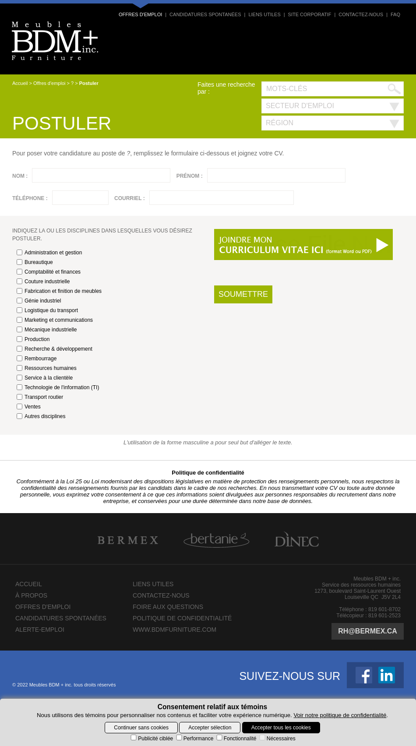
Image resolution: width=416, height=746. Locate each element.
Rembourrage (36, 358)
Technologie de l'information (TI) (58, 387)
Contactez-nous (360, 14)
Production (33, 339)
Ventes (29, 407)
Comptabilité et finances (49, 272)
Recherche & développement (54, 349)
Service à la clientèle (45, 378)
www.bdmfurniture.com (174, 629)
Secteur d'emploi (300, 105)
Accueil (20, 83)
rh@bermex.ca (367, 631)
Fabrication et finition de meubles (59, 291)
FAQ (395, 14)
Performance (194, 738)
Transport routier (40, 397)
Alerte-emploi (39, 629)
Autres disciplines (41, 416)
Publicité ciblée (151, 738)
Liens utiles (264, 14)
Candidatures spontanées (205, 14)
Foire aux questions (168, 606)
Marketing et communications (55, 320)
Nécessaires (277, 738)
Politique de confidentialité (208, 472)
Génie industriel (39, 301)
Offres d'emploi (140, 14)
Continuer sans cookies (141, 728)
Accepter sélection (209, 728)
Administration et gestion (49, 253)
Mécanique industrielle (47, 330)
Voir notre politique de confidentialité (339, 715)
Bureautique (35, 262)
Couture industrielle (43, 281)
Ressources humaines (47, 368)
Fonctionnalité (236, 738)
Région (279, 123)
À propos (31, 595)
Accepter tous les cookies (281, 728)
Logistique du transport (47, 310)
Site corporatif (309, 14)
